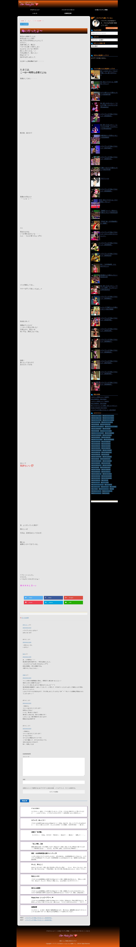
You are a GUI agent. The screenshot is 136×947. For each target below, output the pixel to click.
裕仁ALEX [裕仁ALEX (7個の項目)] (106, 493)
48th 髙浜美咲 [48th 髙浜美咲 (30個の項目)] (96, 448)
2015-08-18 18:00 (27, 642)
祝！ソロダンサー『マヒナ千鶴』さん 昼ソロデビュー (109, 73)
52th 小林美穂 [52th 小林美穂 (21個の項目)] (107, 465)
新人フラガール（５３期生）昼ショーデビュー (104, 405)
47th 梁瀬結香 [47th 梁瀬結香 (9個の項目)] (106, 441)
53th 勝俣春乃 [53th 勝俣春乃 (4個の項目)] (96, 471)
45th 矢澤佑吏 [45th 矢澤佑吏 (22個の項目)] (107, 435)
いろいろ (35, 13)
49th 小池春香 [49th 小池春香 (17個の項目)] (107, 450)
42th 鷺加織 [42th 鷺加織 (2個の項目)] (96, 424)
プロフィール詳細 (111, 28)
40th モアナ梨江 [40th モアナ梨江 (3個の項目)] (97, 415)
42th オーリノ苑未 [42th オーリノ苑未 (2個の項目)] (108, 422)
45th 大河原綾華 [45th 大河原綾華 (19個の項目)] (97, 435)
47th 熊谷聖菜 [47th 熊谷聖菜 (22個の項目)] (96, 444)
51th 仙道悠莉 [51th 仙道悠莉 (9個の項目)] (107, 461)
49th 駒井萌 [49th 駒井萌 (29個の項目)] (106, 454)
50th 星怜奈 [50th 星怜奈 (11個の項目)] (96, 459)
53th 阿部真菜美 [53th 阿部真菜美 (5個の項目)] (107, 478)
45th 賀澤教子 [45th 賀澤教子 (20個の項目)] (96, 437)
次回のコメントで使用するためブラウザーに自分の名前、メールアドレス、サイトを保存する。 (50, 788)
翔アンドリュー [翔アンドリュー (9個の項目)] (97, 493)
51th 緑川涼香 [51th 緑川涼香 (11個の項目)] (106, 463)
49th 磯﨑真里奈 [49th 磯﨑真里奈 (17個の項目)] (107, 452)
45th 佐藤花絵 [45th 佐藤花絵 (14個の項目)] (110, 433)
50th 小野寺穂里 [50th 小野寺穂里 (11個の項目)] (97, 456)
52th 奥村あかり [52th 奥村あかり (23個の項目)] (97, 465)
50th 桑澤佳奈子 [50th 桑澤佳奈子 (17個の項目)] (106, 459)
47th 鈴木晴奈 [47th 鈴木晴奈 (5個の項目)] (106, 444)
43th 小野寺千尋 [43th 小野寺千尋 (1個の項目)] (106, 424)
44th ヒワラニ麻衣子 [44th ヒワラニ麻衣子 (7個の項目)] (98, 426)
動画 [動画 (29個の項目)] (112, 489)
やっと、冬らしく (37, 864)
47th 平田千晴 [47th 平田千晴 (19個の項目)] (96, 441)
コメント (26, 756)
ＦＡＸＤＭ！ (35, 808)
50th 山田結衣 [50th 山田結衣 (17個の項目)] (107, 456)
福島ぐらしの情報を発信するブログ (68, 941)
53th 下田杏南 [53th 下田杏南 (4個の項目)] (96, 469)
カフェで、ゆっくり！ (38, 820)
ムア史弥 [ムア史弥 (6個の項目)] (95, 489)
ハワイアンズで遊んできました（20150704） (38, 918)
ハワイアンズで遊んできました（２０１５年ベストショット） (109, 234)
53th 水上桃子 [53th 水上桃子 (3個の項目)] (107, 474)
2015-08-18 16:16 (27, 627)
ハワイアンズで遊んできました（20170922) (103, 410)
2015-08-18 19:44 (27, 678)
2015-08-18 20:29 (27, 728)
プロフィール (104, 178)
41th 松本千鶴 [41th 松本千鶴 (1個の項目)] (96, 422)
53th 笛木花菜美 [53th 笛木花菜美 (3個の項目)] (107, 476)
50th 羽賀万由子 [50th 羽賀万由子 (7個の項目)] (97, 461)
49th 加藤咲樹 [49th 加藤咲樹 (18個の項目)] (106, 448)
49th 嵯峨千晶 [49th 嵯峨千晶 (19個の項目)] (96, 452)
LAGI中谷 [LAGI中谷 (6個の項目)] (105, 480)
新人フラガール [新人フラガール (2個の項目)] (108, 491)
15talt (24, 675)
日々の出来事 (25, 617)
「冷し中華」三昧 (37, 844)
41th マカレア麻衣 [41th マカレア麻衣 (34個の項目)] (109, 418)
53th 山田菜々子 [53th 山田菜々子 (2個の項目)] (97, 474)
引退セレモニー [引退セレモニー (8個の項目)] (97, 491)
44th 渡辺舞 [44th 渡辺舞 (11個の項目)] (96, 431)
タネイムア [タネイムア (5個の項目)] (105, 486)
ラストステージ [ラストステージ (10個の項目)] (104, 489)
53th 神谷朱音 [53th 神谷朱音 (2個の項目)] (96, 476)
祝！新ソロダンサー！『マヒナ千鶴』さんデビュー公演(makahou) (109, 105)
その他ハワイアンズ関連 (101, 9)
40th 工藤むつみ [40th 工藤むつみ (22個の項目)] (97, 418)
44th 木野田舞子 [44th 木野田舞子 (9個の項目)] (97, 428)
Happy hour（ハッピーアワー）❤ (42, 897)
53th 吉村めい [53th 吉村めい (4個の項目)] (106, 471)
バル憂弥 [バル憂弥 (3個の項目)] (113, 486)
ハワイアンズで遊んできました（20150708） (38, 920)
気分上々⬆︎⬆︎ (35, 876)
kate (24, 654)
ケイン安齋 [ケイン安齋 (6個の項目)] (105, 482)
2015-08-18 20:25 (27, 703)
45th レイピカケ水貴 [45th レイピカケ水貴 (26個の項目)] (98, 433)
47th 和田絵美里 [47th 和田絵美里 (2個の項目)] (109, 439)
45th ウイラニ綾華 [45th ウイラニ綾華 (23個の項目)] (106, 431)
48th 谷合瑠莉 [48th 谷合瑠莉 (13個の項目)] (106, 446)
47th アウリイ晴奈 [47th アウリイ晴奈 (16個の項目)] (98, 439)
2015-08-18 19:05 (27, 657)
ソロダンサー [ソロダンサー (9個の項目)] (96, 486)
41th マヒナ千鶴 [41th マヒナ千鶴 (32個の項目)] (97, 420)
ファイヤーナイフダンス (68, 9)
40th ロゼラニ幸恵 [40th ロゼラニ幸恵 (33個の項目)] (109, 415)
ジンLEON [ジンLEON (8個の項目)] (109, 484)
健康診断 (34, 907)
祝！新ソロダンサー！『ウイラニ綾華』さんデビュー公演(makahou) (109, 287)
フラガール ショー (35, 9)
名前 (24, 779)
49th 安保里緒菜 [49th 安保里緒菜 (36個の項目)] (97, 450)
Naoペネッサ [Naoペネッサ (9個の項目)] (96, 482)
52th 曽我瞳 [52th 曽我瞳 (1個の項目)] (96, 467)
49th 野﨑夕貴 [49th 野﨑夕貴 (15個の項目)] (96, 454)
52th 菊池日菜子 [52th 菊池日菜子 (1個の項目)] (106, 467)
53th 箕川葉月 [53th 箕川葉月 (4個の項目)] (96, 478)
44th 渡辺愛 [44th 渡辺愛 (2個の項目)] (107, 428)
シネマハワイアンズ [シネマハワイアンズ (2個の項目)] (98, 484)
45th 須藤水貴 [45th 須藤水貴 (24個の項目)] (106, 437)
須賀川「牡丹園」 (37, 832)
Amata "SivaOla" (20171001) (99, 408)
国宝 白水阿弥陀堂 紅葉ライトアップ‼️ (44, 853)
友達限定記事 (67, 13)
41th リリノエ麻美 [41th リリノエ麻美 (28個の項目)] (109, 420)
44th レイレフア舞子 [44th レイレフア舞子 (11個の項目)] (111, 426)
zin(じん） (25, 624)
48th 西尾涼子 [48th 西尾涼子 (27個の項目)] (96, 446)
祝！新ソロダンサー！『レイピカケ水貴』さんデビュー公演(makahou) (109, 126)
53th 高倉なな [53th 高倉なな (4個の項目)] (96, 480)
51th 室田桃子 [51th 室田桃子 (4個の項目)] (96, 463)
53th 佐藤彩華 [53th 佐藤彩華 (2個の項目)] (106, 469)
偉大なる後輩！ (36, 888)
